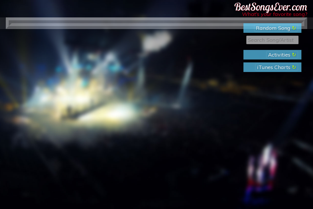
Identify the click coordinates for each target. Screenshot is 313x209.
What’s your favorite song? (274, 14)
